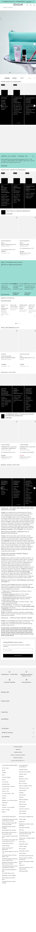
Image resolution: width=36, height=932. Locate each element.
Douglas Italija (23, 627)
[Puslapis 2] (12, 73)
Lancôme (4, 795)
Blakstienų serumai (23, 778)
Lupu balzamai (22, 790)
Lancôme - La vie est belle (8, 807)
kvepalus (20, 529)
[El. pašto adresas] (18, 650)
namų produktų (26, 571)
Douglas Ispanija (20, 632)
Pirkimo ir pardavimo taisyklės (18, 755)
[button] (18, 728)
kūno (22, 527)
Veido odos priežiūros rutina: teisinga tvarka (26, 868)
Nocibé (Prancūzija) (24, 633)
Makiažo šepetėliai (23, 799)
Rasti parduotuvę (5, 294)
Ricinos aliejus (22, 848)
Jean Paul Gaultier (6, 777)
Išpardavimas (22, 781)
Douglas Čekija (28, 632)
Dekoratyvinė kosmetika (24, 772)
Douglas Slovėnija (9, 635)
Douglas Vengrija (15, 633)
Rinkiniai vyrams (23, 804)
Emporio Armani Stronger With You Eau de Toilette (9, 823)
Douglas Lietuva (17, 629)
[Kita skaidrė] (34, 44)
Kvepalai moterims (23, 769)
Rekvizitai (18, 749)
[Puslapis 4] (16, 73)
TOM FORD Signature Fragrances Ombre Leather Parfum (10, 859)
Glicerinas (21, 830)
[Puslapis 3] (14, 73)
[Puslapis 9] (26, 73)
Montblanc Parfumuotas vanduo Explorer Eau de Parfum (9, 863)
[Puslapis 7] (22, 73)
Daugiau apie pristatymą (16, 293)
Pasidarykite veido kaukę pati (26, 855)
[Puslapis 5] (18, 73)
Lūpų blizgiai (22, 806)
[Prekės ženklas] (4, 93)
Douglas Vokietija (5, 627)
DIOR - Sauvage (6, 809)
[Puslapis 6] (20, 73)
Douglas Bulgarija (14, 627)
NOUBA (4, 798)
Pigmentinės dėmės (23, 844)
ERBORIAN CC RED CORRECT (9, 875)
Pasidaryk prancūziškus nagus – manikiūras (26, 824)
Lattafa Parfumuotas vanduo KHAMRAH (9, 827)
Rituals (3, 770)
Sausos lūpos (22, 841)
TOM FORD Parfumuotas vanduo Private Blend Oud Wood (10, 866)
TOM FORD (4, 802)
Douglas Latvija (9, 629)
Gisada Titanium (6, 845)
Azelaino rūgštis (23, 846)
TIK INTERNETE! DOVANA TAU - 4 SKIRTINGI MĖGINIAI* (13, 1)
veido (18, 527)
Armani (3, 779)
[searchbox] (18, 7)
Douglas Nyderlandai (27, 629)
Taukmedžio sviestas (24, 851)
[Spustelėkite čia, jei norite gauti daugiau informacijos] (33, 1)
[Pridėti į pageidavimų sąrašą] (16, 217)
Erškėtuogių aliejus (23, 871)
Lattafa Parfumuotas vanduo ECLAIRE (9, 882)
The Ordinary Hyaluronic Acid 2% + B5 (10, 852)
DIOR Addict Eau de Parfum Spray (8, 878)
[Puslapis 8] (24, 73)
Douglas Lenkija (14, 630)
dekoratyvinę (4, 529)
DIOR (3, 775)
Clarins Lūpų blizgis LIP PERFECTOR (7, 848)
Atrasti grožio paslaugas (27, 293)
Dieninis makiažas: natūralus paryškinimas (26, 858)
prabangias (7, 540)
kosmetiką (10, 529)
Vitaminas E (22, 821)
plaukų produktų (26, 606)
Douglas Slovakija (5, 633)
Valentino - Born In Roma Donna (9, 800)
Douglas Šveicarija (10, 632)
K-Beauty (21, 797)
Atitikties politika (18, 752)
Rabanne (4, 805)
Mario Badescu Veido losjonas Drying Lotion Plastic (9, 833)
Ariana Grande (5, 788)
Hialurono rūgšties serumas (25, 785)
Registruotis (18, 655)
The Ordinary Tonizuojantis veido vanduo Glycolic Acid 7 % (10, 840)
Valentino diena (23, 774)
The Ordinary (5, 782)
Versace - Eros (5, 791)
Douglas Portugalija (23, 630)
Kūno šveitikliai (22, 813)
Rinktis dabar (4, 165)
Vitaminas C (22, 865)
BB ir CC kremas (23, 783)
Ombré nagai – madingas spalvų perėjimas (27, 839)
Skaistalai (21, 792)
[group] (18, 73)
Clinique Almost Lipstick (7, 843)
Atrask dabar (9, 213)
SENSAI (4, 812)
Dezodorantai (22, 795)
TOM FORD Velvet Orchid (8, 873)
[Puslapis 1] (10, 73)
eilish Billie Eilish (6, 784)
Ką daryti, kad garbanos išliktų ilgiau (26, 862)
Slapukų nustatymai (18, 757)
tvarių (2, 548)
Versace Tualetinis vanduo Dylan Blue (9, 836)
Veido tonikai (22, 802)
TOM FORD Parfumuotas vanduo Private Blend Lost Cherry (10, 820)
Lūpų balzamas (22, 811)
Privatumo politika (18, 746)
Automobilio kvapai (23, 835)
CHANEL (4, 772)
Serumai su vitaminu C (24, 808)
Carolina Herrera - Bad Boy (8, 786)
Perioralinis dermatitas (24, 827)
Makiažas (21, 776)
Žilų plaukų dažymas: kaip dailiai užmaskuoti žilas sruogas (27, 833)
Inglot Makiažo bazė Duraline (9, 830)
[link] (9, 235)
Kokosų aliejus (22, 853)
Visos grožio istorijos (6, 300)
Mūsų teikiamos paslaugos (12, 262)
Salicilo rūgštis (22, 819)
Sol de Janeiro (5, 768)
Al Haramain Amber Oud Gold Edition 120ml (9, 856)
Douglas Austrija (5, 630)
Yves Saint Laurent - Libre (8, 793)
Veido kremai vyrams (24, 788)
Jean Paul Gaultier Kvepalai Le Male (9, 870)
